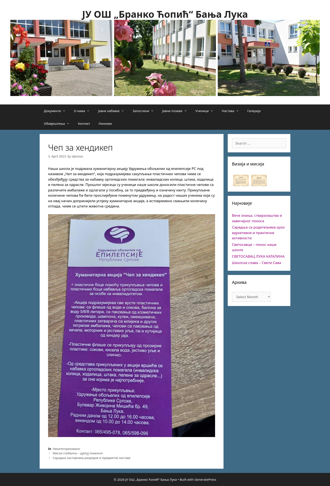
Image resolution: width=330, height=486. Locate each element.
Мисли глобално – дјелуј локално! (78, 453)
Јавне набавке (113, 110)
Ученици (206, 110)
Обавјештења (59, 123)
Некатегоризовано (66, 449)
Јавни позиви (176, 110)
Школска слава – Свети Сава (256, 262)
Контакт (84, 123)
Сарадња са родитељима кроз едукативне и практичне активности (258, 232)
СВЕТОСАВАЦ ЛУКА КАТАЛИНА (258, 256)
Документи (57, 110)
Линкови (105, 123)
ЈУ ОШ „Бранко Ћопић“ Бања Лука (165, 14)
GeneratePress (205, 479)
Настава (232, 110)
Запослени (145, 110)
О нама (84, 110)
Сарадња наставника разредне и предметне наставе (92, 458)
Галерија (254, 111)
